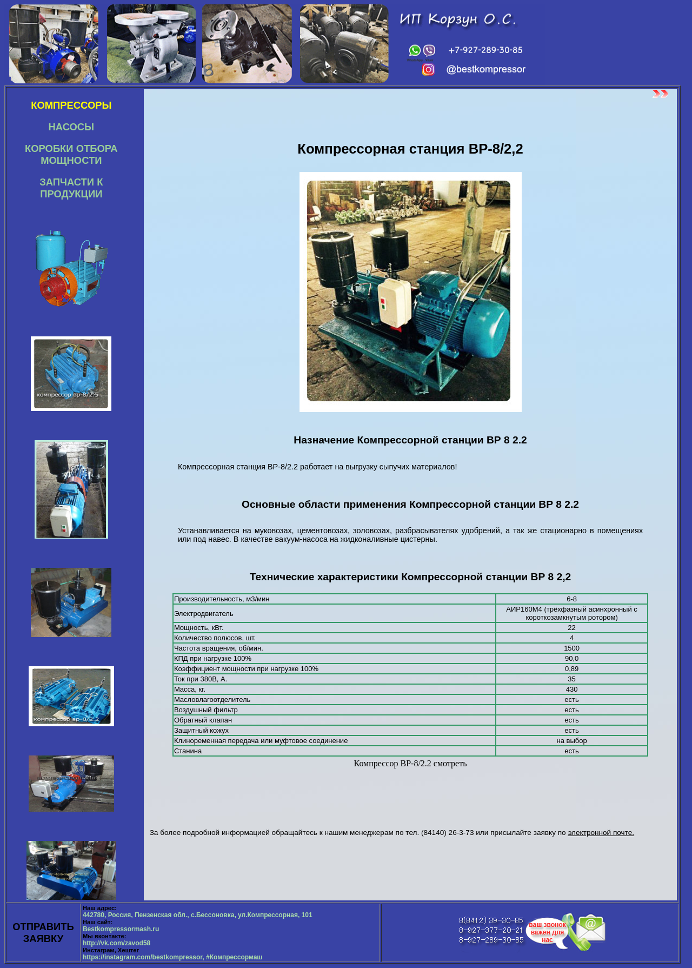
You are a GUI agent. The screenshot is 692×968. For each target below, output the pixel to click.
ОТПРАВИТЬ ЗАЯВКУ (43, 932)
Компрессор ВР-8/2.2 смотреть (410, 763)
